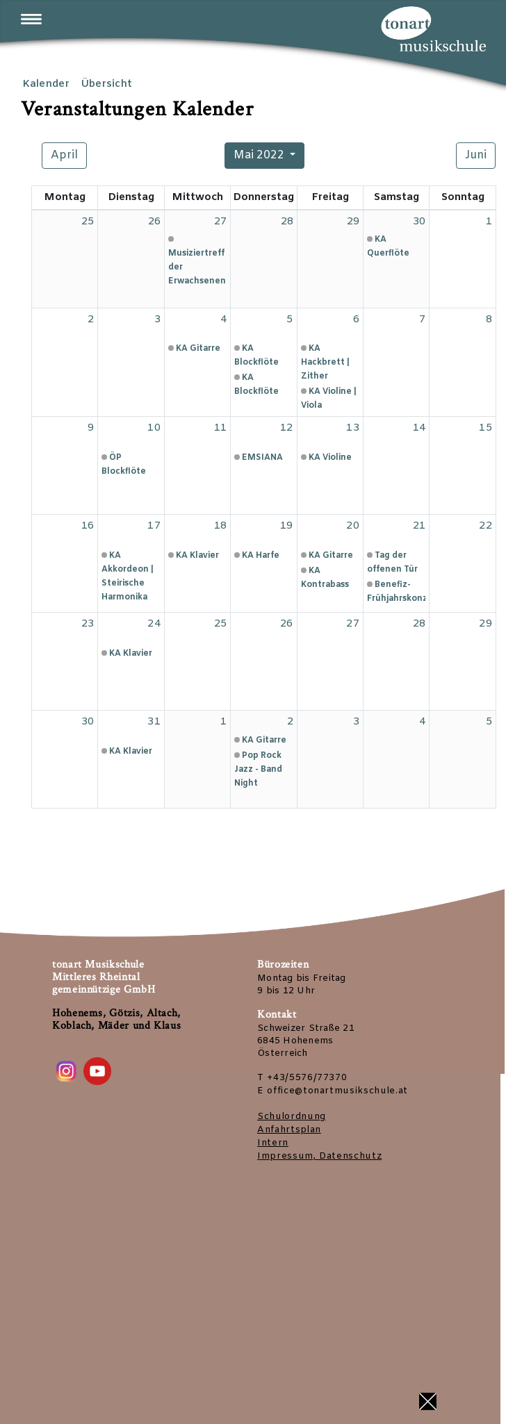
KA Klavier (197, 555)
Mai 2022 (259, 155)
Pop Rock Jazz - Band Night (258, 769)
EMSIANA (262, 457)
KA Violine (330, 457)
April (64, 155)
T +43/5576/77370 (302, 1078)
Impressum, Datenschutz (319, 1156)
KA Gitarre (198, 348)
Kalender (46, 84)
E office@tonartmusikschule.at (332, 1091)
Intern (272, 1143)
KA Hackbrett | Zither (325, 362)
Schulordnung (291, 1117)
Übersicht (106, 84)
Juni (476, 155)
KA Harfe (260, 555)
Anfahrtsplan (289, 1130)
